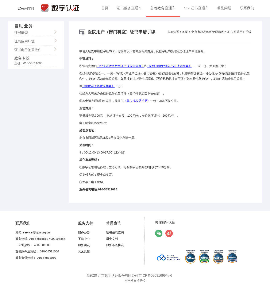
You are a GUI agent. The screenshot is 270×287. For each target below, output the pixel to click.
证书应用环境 (33, 40)
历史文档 (112, 238)
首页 (104, 8)
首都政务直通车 (163, 8)
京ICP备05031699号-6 (155, 275)
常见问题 (224, 8)
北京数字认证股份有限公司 (118, 275)
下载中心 (84, 238)
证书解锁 (33, 32)
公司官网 (28, 8)
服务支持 (85, 223)
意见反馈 (84, 251)
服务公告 (84, 232)
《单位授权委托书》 (137, 100)
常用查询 (113, 223)
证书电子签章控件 (33, 49)
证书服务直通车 (129, 8)
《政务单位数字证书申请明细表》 (169, 66)
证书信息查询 (115, 232)
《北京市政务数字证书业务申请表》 (120, 66)
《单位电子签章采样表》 (98, 86)
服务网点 (84, 245)
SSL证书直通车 (196, 8)
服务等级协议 (115, 245)
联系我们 (247, 8)
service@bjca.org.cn (36, 232)
